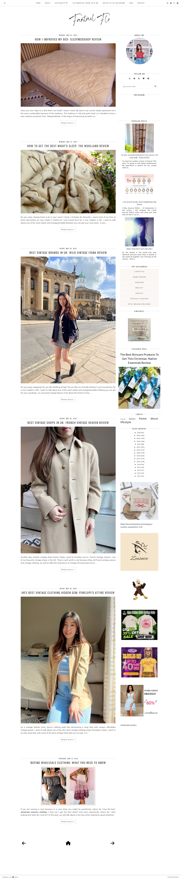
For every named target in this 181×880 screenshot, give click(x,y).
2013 (139, 470)
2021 (139, 447)
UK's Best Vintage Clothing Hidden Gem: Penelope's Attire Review (68, 592)
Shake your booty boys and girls (139, 249)
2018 (139, 456)
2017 (139, 459)
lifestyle (139, 271)
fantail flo (7, 877)
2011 (139, 476)
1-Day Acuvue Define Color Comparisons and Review (139, 203)
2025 (139, 435)
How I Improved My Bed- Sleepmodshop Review (68, 39)
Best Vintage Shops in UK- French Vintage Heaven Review (68, 422)
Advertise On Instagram (114, 3)
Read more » (68, 123)
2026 (139, 432)
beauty (139, 288)
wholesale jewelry (128, 725)
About (48, 3)
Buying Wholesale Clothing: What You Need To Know (68, 762)
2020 (139, 450)
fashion (139, 282)
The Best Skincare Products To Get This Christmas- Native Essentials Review (139, 358)
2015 (139, 464)
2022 (139, 444)
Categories (60, 3)
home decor (139, 277)
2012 (139, 473)
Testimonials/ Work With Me (85, 3)
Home (38, 3)
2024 (139, 438)
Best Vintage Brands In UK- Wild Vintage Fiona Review (68, 252)
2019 (139, 453)
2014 (139, 467)
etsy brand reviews (139, 304)
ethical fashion (139, 299)
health (139, 293)
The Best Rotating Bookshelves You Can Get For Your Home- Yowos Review (139, 156)
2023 (139, 441)
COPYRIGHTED (173, 877)
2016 (139, 461)
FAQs (131, 3)
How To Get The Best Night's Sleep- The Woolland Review (68, 146)
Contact (141, 3)
